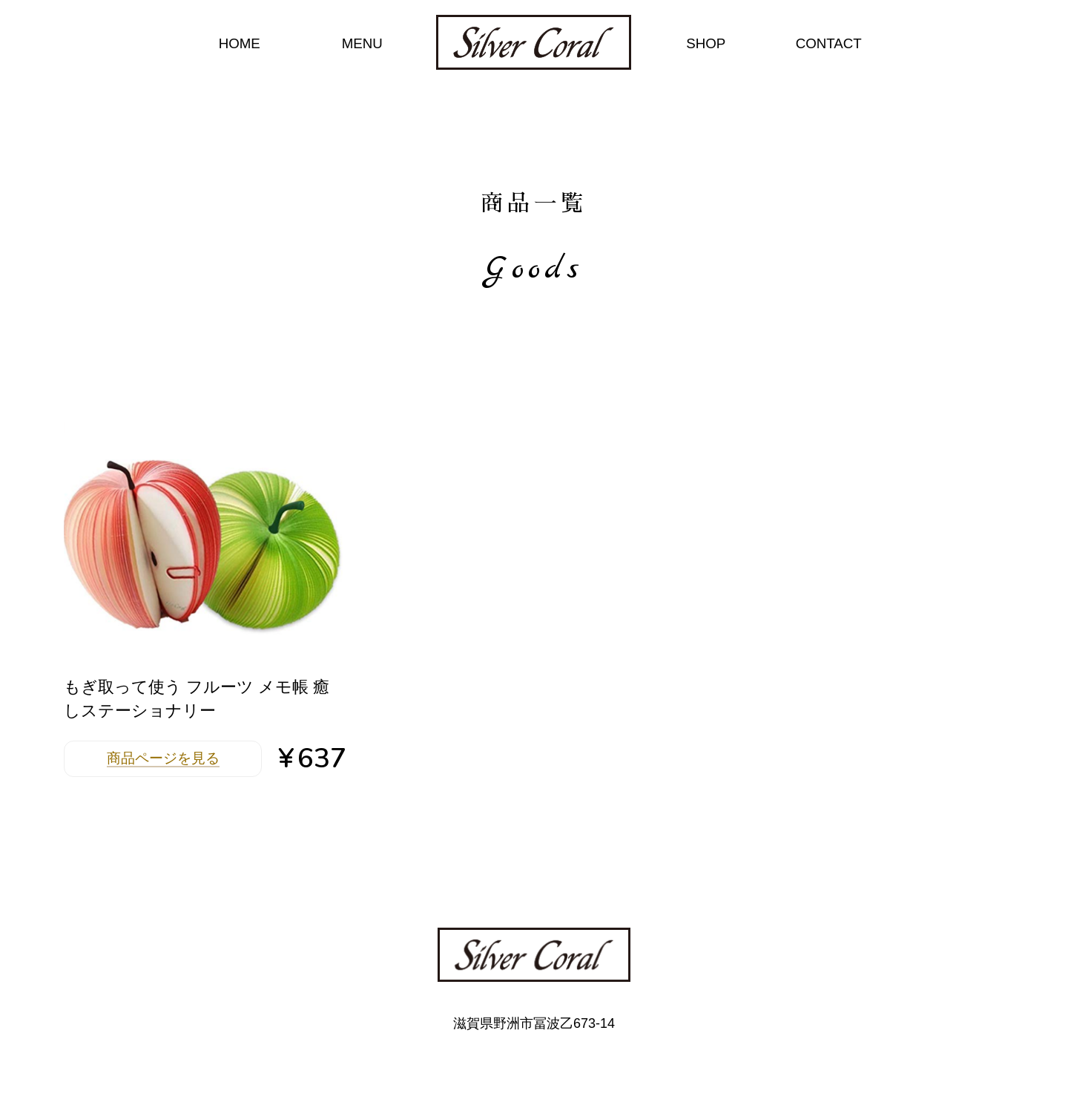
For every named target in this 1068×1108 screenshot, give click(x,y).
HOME (239, 43)
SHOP (705, 43)
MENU (362, 43)
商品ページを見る (163, 758)
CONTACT (829, 43)
